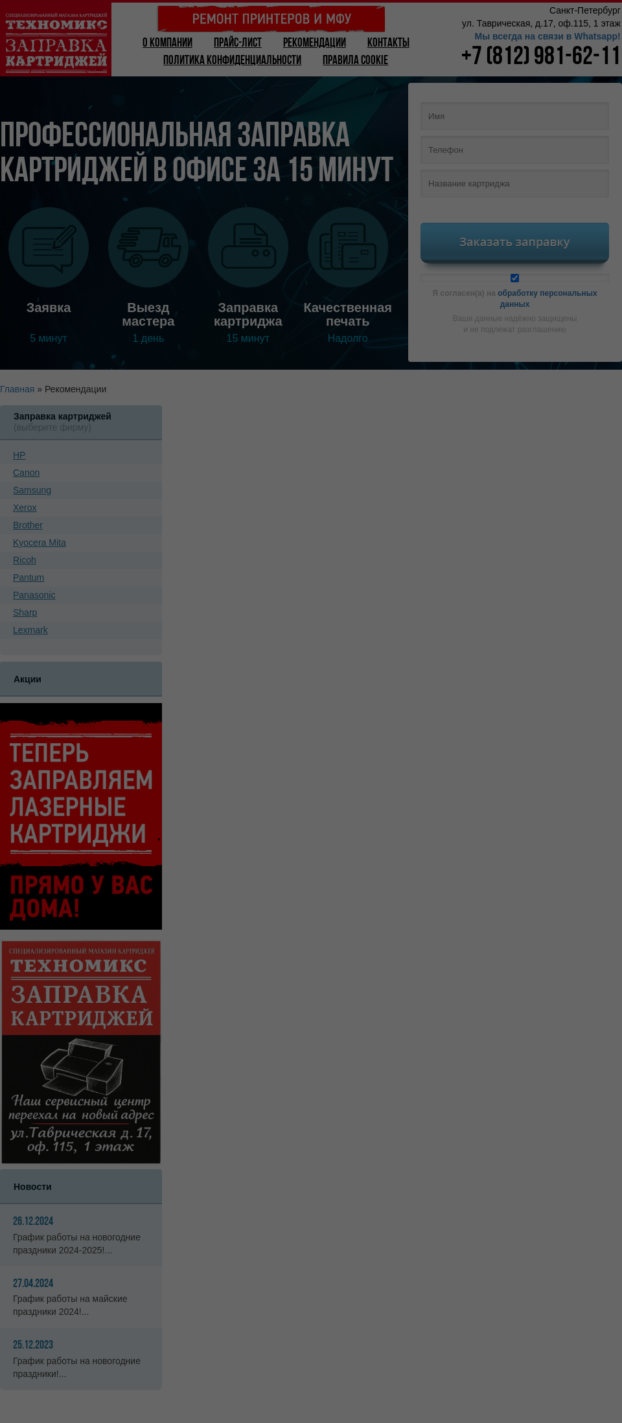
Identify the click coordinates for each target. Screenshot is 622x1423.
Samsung (32, 490)
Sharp (25, 612)
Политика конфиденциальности (232, 61)
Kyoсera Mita (39, 542)
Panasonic (34, 595)
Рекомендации (314, 44)
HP (19, 455)
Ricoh (24, 560)
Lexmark (30, 630)
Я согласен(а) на (514, 291)
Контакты (388, 44)
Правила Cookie (355, 61)
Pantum (28, 577)
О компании (167, 44)
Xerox (25, 507)
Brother (28, 525)
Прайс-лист (238, 44)
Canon (26, 472)
